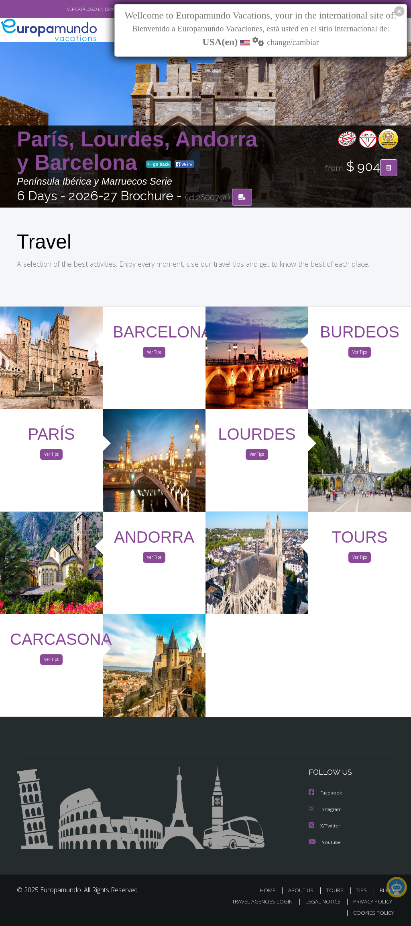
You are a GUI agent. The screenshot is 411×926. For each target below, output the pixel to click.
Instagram (326, 810)
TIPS (362, 890)
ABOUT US (303, 890)
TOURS (337, 890)
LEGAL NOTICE (319, 901)
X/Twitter (325, 826)
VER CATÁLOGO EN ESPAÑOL (76, 9)
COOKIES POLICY (372, 913)
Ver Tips (154, 353)
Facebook (326, 793)
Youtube (325, 842)
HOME (271, 890)
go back (158, 164)
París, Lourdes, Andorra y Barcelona (137, 151)
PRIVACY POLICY (370, 901)
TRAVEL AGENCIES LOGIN (256, 901)
